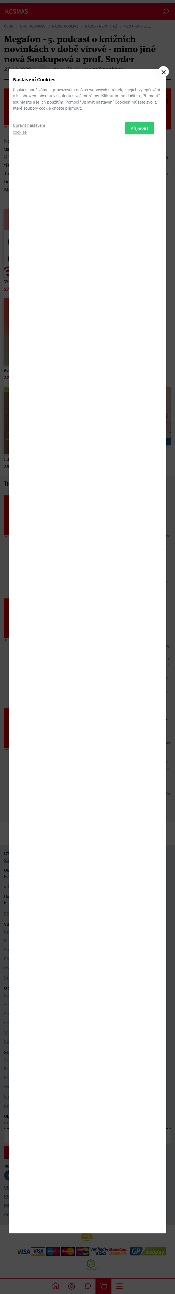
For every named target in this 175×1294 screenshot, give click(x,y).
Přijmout (139, 675)
